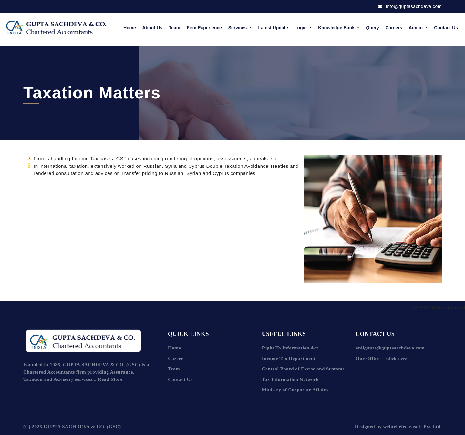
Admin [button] (416, 27)
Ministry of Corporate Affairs (295, 389)
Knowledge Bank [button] (337, 27)
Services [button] (238, 27)
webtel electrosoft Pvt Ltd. (412, 426)
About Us (152, 27)
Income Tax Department (288, 358)
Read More (110, 379)
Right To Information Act (290, 347)
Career (175, 358)
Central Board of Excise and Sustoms (303, 368)
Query (372, 27)
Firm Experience (204, 27)
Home (129, 27)
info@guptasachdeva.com (410, 6)
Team (175, 27)
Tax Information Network (290, 379)
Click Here (396, 358)
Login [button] (301, 27)
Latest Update (273, 27)
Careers (393, 27)
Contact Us (446, 27)
